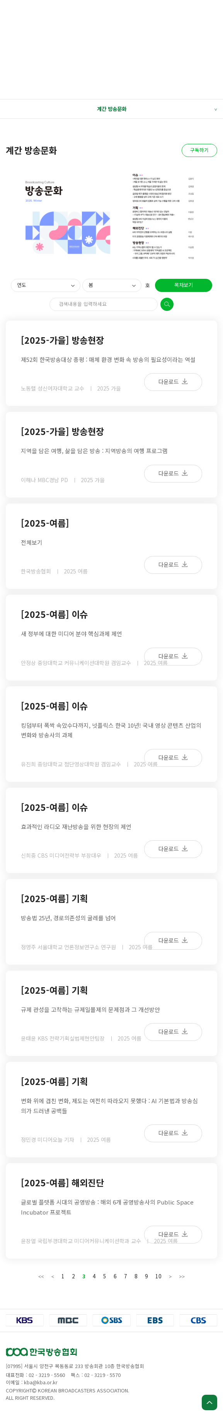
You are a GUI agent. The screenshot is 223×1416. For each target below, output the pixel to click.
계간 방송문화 (157, 109)
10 (158, 1276)
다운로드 (173, 381)
